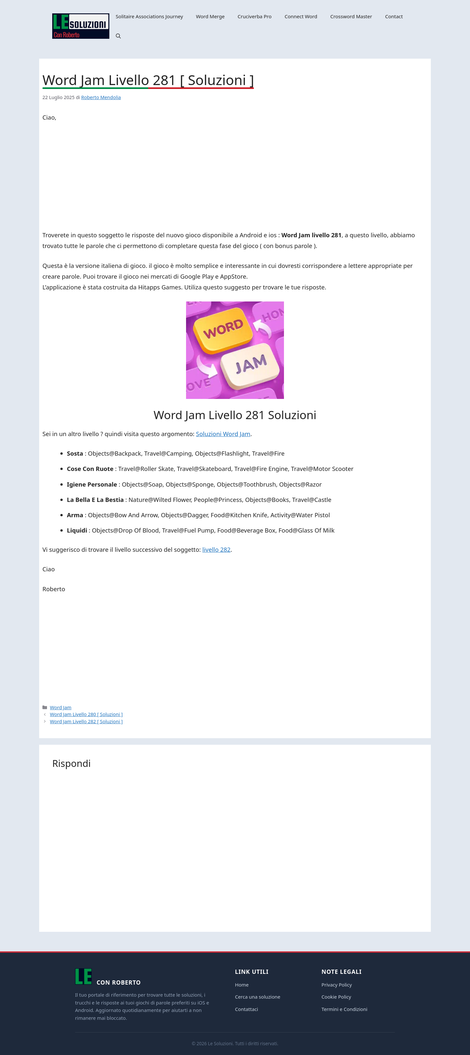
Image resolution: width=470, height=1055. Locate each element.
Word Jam (60, 707)
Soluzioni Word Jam (223, 434)
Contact (394, 16)
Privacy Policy (336, 984)
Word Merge (210, 16)
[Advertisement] (235, 177)
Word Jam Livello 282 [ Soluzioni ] (86, 721)
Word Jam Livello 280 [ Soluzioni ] (86, 714)
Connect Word (301, 16)
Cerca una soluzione (257, 996)
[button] (118, 36)
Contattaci (246, 1009)
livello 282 (216, 549)
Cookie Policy (336, 996)
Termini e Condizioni (344, 1009)
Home (242, 984)
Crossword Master (351, 16)
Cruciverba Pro (255, 16)
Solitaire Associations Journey (149, 16)
